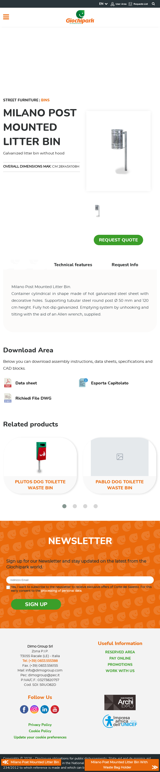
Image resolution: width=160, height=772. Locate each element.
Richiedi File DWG (27, 398)
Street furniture (20, 100)
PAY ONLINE (120, 658)
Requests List (138, 4)
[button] (64, 506)
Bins (45, 100)
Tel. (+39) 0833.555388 (40, 661)
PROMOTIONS (120, 664)
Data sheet (20, 383)
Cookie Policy (40, 731)
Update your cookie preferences (40, 737)
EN (101, 4)
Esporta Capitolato (104, 383)
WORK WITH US (120, 671)
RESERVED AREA (120, 652)
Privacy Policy (40, 724)
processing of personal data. (61, 590)
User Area (118, 4)
